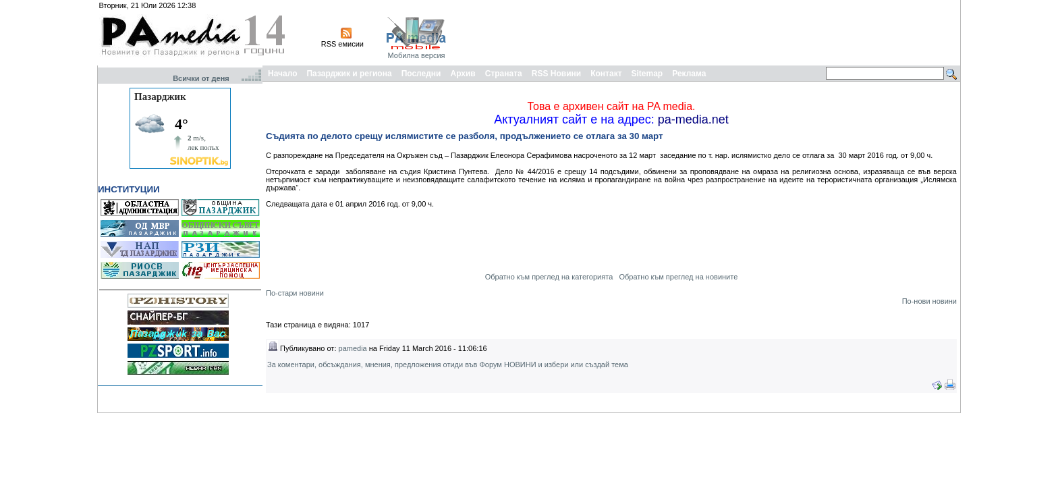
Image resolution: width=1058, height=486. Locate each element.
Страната (503, 73)
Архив (462, 73)
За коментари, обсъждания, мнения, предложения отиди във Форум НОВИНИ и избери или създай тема (447, 364)
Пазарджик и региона (348, 73)
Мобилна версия (416, 55)
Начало (282, 73)
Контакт (605, 73)
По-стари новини (295, 293)
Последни (421, 73)
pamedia (353, 348)
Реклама (689, 73)
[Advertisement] (712, 32)
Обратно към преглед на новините (678, 277)
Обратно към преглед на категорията (549, 277)
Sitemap (647, 73)
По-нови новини (929, 301)
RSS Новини (556, 73)
